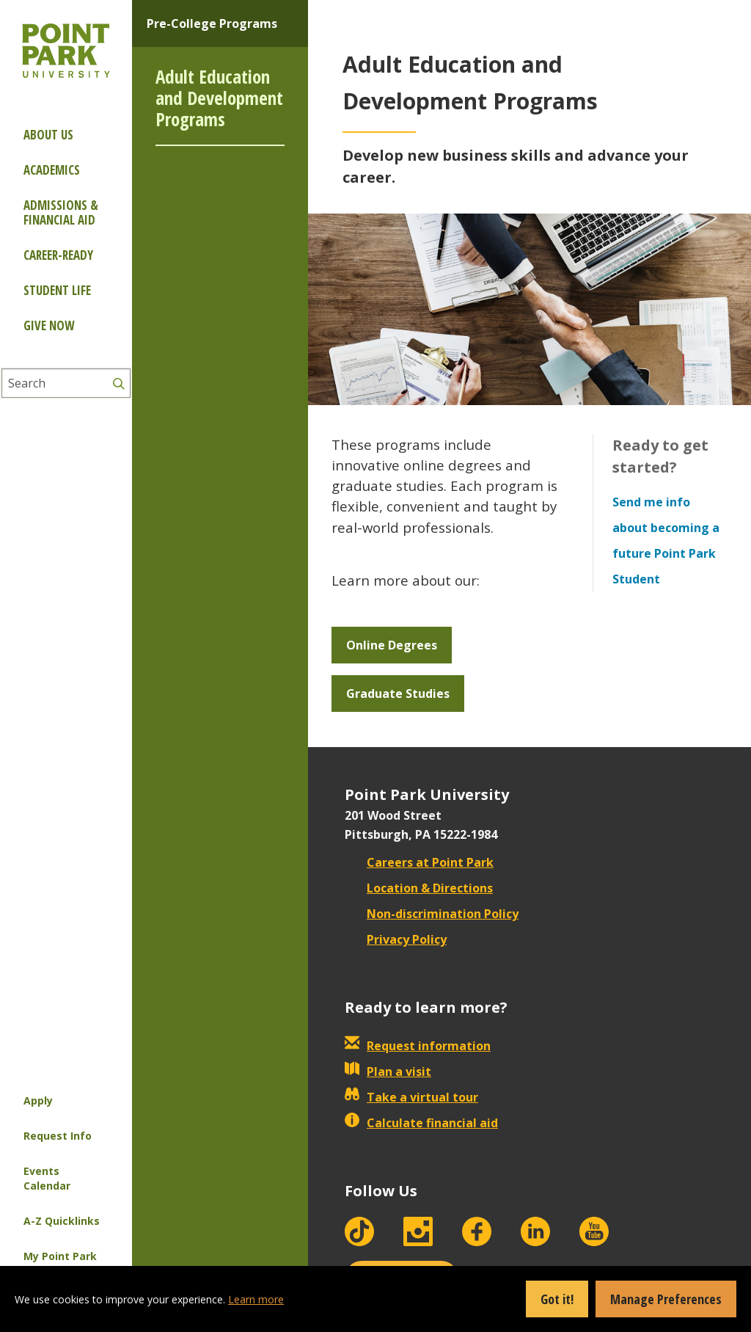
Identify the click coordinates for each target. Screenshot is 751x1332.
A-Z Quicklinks (61, 1221)
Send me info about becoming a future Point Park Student (665, 540)
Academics (51, 169)
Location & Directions (419, 888)
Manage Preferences (666, 1299)
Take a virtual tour (411, 1097)
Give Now (48, 325)
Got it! (557, 1299)
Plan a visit (388, 1071)
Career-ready (58, 255)
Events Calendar (46, 1178)
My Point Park (60, 1256)
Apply (38, 1100)
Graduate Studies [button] (398, 693)
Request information (418, 1046)
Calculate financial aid (421, 1123)
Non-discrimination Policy (432, 914)
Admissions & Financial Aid (60, 212)
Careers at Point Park (419, 862)
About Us (48, 134)
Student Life (57, 290)
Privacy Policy (396, 939)
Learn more (256, 1299)
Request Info (57, 1136)
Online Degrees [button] (391, 645)
